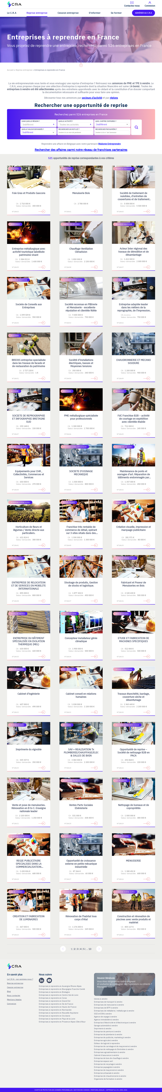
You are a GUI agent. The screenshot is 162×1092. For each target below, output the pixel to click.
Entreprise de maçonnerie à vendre (109, 1070)
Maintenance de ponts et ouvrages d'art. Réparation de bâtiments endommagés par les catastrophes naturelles (133, 475)
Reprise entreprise (37, 12)
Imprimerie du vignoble (28, 749)
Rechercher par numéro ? (106, 129)
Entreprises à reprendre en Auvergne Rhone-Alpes (60, 986)
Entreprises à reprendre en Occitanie (55, 1016)
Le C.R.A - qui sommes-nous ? (20, 979)
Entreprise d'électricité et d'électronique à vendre (115, 1022)
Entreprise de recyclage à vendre (108, 1064)
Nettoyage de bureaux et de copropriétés (133, 806)
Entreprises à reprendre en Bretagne (54, 992)
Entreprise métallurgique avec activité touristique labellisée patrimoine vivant (28, 251)
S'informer (95, 12)
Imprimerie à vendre (103, 1028)
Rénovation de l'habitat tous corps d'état (81, 917)
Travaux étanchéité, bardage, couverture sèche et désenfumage (133, 696)
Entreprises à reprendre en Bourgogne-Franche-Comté (62, 989)
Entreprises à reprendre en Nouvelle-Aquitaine (59, 1013)
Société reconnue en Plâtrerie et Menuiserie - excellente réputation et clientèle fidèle (81, 307)
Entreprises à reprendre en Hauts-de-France (58, 1007)
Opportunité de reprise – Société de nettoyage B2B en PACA (133, 752)
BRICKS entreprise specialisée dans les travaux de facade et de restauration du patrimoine (29, 363)
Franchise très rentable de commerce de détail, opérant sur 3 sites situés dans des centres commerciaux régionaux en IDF (81, 533)
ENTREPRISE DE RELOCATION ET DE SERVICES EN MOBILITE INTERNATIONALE (28, 585)
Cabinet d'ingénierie (29, 693)
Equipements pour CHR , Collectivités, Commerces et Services (28, 474)
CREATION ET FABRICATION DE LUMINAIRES (28, 917)
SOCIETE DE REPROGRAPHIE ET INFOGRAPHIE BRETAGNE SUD (28, 418)
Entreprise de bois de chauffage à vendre (111, 1058)
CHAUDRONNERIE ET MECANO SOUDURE (133, 361)
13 (90, 948)
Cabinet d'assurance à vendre (106, 1055)
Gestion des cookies (82, 1090)
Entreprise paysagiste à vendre (107, 1067)
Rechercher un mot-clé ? (68, 129)
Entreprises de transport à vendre (108, 1002)
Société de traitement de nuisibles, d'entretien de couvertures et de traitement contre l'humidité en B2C (133, 197)
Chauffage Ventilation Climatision (81, 250)
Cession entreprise (68, 12)
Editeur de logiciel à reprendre (107, 1043)
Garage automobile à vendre (106, 1025)
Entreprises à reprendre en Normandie (55, 1010)
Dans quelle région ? (30, 121)
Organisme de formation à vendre (108, 1079)
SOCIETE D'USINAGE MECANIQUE (81, 472)
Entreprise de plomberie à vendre (108, 1034)
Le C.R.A (11, 12)
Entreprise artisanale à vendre (106, 1073)
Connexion (11, 1003)
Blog (9, 991)
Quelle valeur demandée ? (33, 129)
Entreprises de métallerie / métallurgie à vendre (114, 1011)
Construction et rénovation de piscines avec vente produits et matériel (133, 919)
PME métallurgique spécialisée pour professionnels (81, 417)
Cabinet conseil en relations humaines (81, 695)
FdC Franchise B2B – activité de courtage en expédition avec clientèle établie (133, 418)
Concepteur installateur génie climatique (81, 639)
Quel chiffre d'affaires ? (105, 121)
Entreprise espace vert (103, 1061)
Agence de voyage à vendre (105, 1016)
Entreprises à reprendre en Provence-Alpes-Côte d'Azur (62, 1022)
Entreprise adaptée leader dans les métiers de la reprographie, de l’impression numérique (133, 309)
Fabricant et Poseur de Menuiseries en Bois (133, 584)
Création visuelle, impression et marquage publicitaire (133, 528)
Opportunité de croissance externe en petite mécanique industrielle (81, 863)
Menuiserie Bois (81, 193)
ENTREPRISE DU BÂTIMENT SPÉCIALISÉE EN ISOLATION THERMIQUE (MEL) (28, 641)
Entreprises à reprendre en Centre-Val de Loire (59, 995)
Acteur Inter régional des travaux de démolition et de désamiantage (133, 251)
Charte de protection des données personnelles (53, 1090)
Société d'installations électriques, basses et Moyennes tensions (81, 363)
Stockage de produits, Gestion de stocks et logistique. (81, 584)
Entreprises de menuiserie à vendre (109, 1005)
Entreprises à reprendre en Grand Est (55, 1001)
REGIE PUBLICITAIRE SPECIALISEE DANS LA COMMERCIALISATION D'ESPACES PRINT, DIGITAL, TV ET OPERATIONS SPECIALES (28, 868)
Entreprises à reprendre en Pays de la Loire (57, 1019)
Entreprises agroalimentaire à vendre (109, 1052)
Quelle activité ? (65, 121)
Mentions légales (14, 999)
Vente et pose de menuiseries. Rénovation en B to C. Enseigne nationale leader (28, 808)
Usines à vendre (100, 999)
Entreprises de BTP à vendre (106, 1008)
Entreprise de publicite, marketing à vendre (112, 1037)
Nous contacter (13, 995)
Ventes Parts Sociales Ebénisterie (81, 806)
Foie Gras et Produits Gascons (28, 193)
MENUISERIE (133, 860)
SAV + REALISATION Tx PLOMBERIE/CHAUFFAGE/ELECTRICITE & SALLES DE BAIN (86, 752)
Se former (116, 12)
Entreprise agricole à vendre (106, 1040)
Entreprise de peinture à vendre (107, 1031)
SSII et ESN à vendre (103, 1014)
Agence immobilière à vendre (106, 1019)
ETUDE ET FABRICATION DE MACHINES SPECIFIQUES (133, 639)
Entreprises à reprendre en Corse (53, 998)
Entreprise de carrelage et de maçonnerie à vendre (115, 1046)
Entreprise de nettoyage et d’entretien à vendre (113, 1049)
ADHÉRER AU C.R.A (143, 12)
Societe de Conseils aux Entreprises (29, 306)
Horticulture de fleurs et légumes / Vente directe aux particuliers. (28, 530)
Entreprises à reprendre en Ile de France (56, 1004)
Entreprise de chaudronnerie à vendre (110, 1076)
